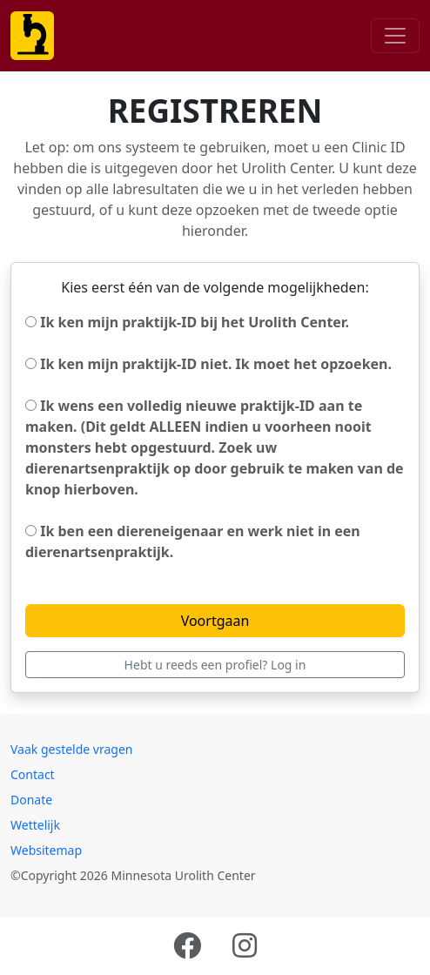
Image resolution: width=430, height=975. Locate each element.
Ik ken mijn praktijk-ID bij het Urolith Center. (187, 322)
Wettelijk (35, 825)
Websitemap (46, 850)
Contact (32, 774)
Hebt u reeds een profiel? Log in (215, 664)
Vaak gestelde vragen (71, 749)
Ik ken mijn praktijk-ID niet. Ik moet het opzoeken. (208, 363)
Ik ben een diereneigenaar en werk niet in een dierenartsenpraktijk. (192, 541)
